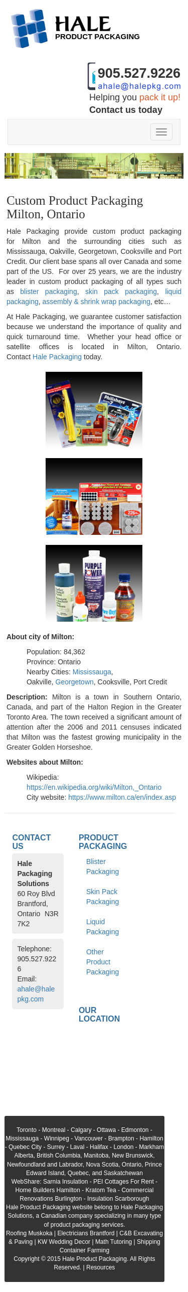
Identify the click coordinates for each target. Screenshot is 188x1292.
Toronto (27, 1129)
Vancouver (89, 1138)
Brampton (121, 1138)
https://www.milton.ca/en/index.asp (122, 797)
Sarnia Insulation (65, 1181)
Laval (77, 1147)
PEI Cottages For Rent (123, 1181)
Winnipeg (56, 1138)
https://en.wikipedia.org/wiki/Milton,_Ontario (94, 787)
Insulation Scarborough (118, 1198)
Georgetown (75, 682)
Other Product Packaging (102, 962)
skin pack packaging (121, 292)
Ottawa (106, 1129)
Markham (151, 1147)
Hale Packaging (57, 357)
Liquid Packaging (102, 927)
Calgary (81, 1129)
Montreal (54, 1129)
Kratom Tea (101, 1190)
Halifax (99, 1147)
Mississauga (92, 672)
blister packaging (48, 292)
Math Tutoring (113, 1241)
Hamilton (151, 1138)
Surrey (56, 1147)
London (123, 1147)
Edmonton (135, 1129)
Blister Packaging (102, 866)
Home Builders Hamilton (47, 1190)
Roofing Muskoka (29, 1233)
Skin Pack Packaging (102, 897)
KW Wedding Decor (64, 1241)
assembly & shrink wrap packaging (97, 302)
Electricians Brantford (85, 1233)
